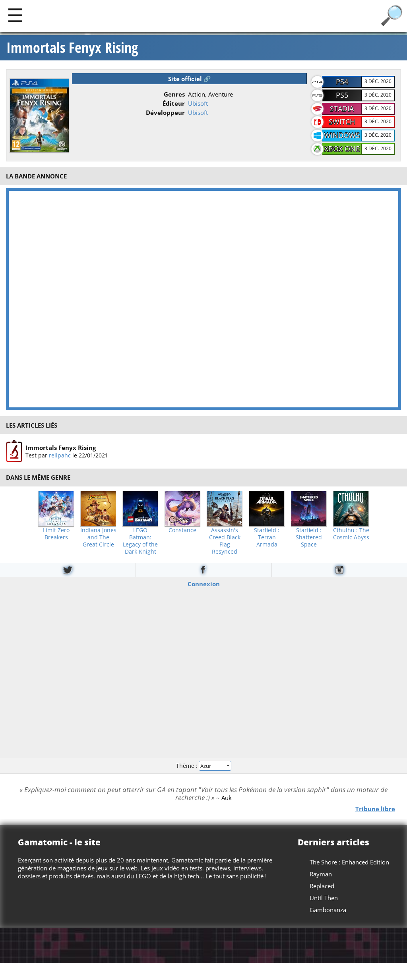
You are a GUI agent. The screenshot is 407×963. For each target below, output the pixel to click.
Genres (174, 94)
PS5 (342, 95)
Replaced (322, 886)
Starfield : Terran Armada (266, 537)
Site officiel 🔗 (189, 79)
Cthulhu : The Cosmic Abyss (351, 534)
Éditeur (174, 103)
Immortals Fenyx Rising (72, 48)
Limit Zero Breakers (56, 534)
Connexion (204, 583)
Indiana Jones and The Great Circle (98, 537)
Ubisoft (198, 103)
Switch (342, 121)
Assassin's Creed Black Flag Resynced (224, 541)
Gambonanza (328, 910)
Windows (342, 135)
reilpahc (60, 455)
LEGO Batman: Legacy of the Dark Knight (140, 541)
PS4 (342, 81)
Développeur (165, 112)
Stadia (342, 108)
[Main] (15, 15)
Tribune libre (375, 808)
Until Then (324, 898)
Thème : (203, 765)
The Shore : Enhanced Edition (349, 862)
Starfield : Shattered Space (309, 537)
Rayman (321, 874)
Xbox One (342, 148)
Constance (182, 530)
